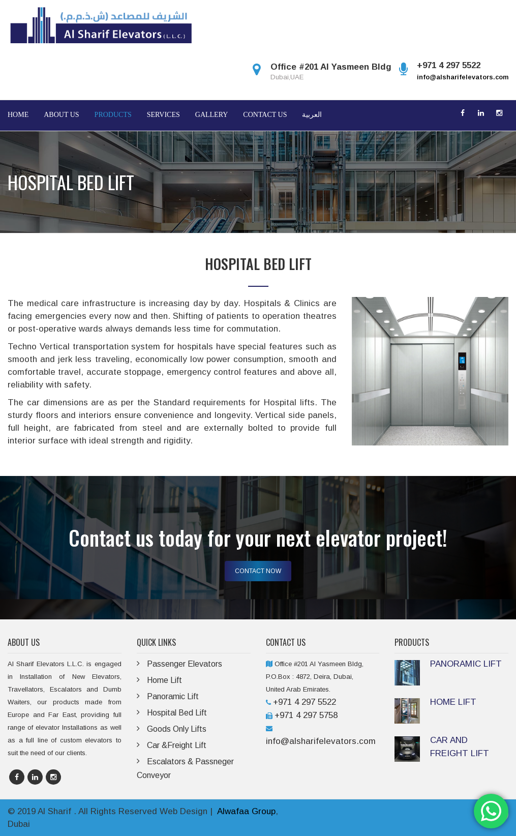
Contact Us (265, 114)
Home (18, 114)
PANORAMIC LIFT (466, 664)
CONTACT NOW (258, 571)
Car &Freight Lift (176, 745)
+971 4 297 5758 (306, 715)
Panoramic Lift (173, 696)
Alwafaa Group (246, 811)
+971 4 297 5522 (304, 702)
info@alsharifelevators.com (462, 77)
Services (163, 114)
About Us (61, 114)
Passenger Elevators (184, 664)
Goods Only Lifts (176, 729)
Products (113, 114)
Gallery (211, 114)
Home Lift (164, 680)
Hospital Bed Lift (177, 712)
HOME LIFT (453, 702)
